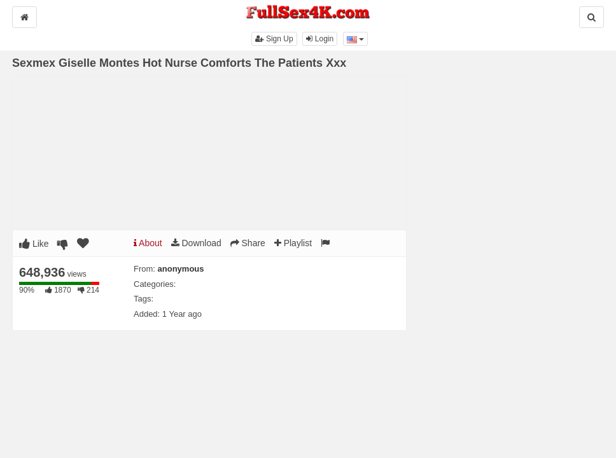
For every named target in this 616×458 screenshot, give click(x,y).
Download (196, 243)
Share (247, 243)
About (148, 243)
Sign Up (274, 38)
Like (34, 244)
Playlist (293, 243)
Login (319, 38)
